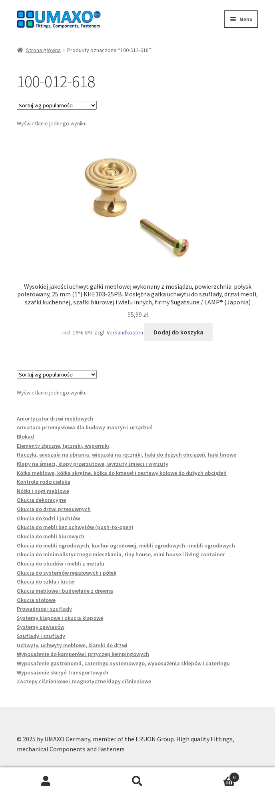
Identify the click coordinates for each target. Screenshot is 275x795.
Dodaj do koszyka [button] (178, 332)
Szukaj (137, 781)
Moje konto (46, 781)
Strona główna (43, 50)
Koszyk (211, 776)
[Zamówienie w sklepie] (57, 105)
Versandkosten (125, 332)
